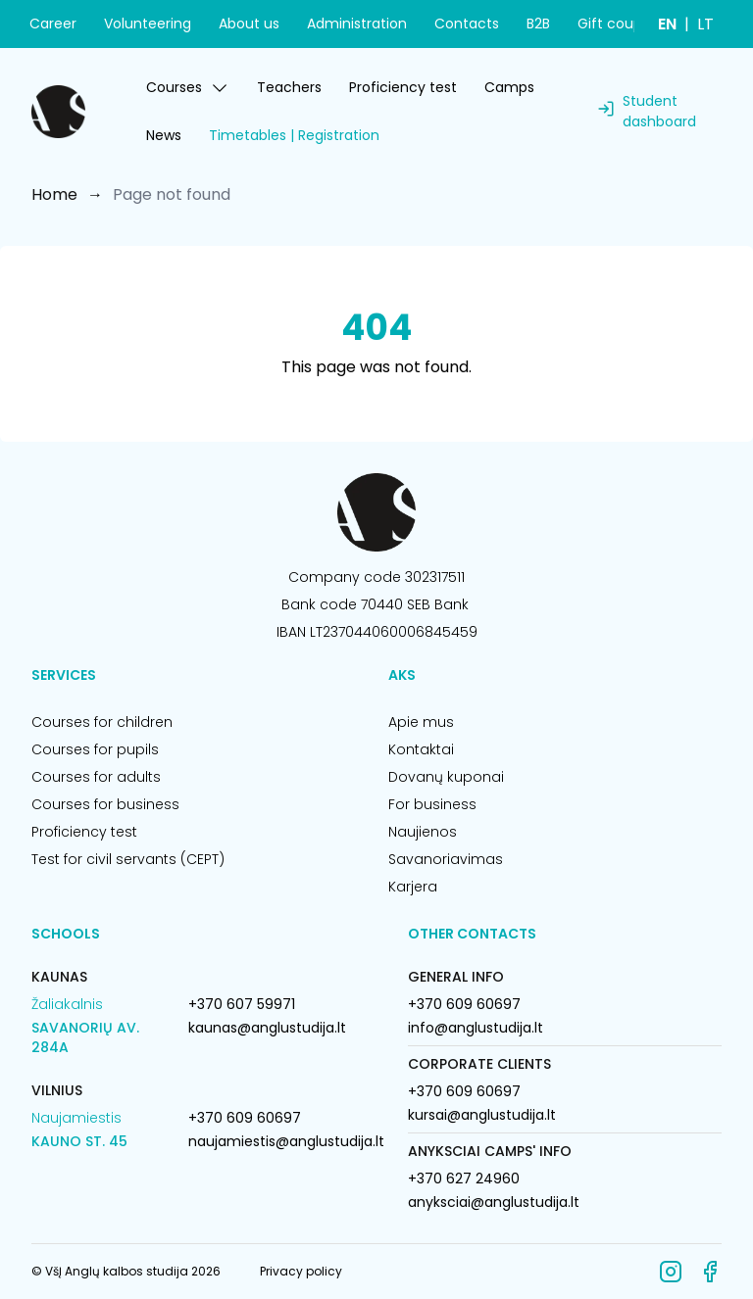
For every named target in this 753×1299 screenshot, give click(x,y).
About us (249, 23)
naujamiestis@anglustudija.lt (286, 1141)
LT (705, 24)
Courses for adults (96, 777)
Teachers (289, 87)
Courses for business (105, 804)
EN (667, 24)
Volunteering (147, 23)
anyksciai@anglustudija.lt (493, 1202)
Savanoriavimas (445, 859)
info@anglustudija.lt (475, 1027)
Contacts (466, 23)
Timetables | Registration (294, 135)
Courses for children (102, 722)
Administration (357, 23)
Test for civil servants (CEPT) (128, 859)
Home (54, 194)
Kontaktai (421, 749)
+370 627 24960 (464, 1178)
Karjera (412, 886)
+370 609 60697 (244, 1118)
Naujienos (422, 832)
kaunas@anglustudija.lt (267, 1027)
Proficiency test (403, 87)
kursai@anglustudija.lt (482, 1115)
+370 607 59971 (241, 1004)
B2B (538, 23)
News (163, 135)
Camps (509, 87)
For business (432, 804)
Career (52, 23)
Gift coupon (618, 23)
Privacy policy (301, 1271)
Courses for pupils (95, 749)
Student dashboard (659, 111)
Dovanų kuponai (446, 777)
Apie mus (421, 722)
